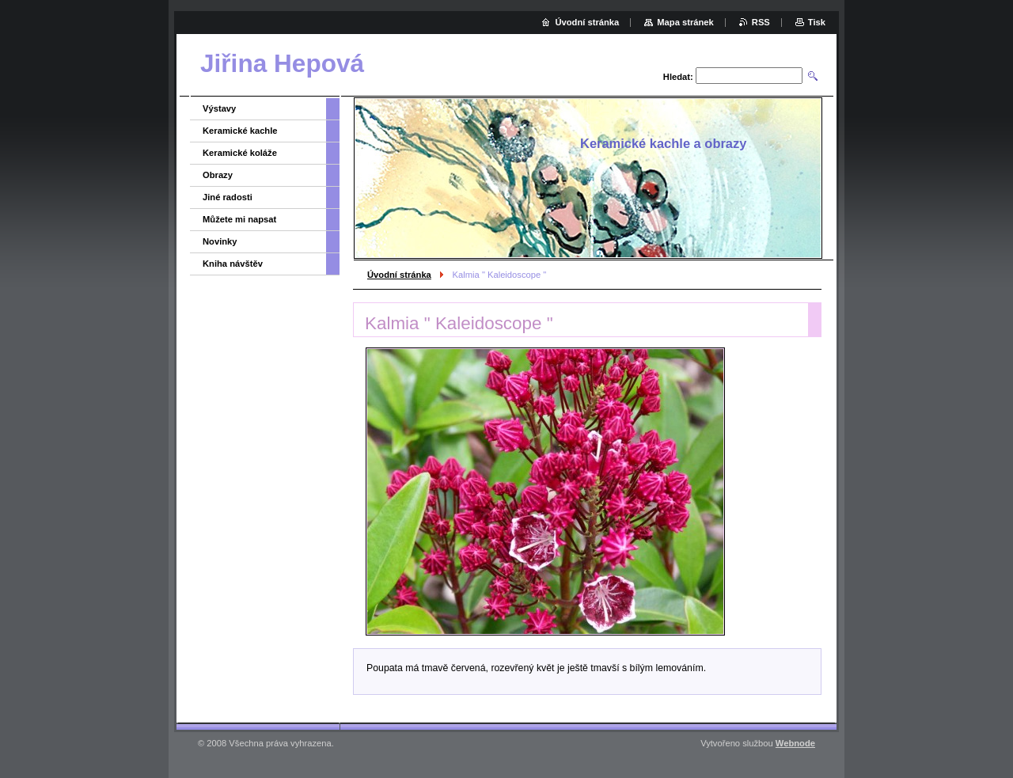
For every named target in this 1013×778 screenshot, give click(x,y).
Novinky (220, 241)
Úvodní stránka (399, 274)
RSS (761, 22)
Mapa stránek (685, 22)
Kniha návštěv (233, 263)
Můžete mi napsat (239, 219)
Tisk (816, 22)
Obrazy (218, 175)
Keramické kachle (240, 130)
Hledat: (678, 77)
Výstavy (219, 108)
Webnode (795, 743)
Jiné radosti (227, 197)
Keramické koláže (240, 152)
